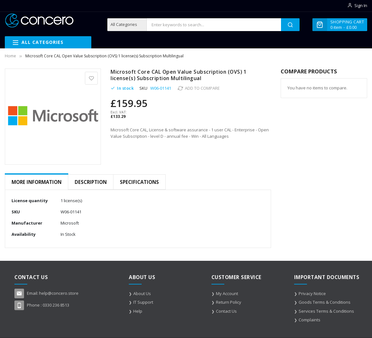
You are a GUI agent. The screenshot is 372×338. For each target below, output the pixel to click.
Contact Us (226, 311)
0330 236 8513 (56, 305)
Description (91, 182)
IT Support (143, 302)
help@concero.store (59, 293)
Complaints (309, 319)
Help (137, 311)
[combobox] (214, 24)
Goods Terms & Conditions (325, 302)
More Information (37, 182)
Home (10, 56)
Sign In (360, 5)
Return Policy (228, 302)
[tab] (36, 182)
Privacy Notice (312, 293)
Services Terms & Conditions (326, 311)
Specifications (139, 182)
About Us (142, 293)
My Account (227, 293)
